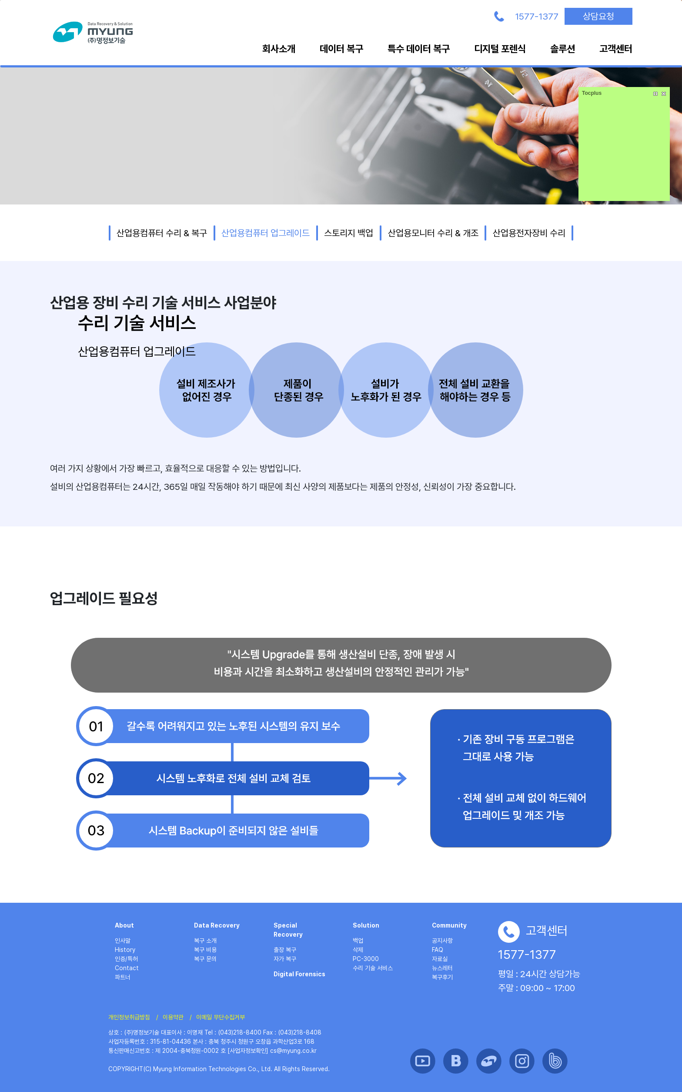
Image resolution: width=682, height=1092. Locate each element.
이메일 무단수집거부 (220, 1017)
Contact (127, 968)
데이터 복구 (341, 48)
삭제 (358, 949)
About (124, 925)
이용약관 (173, 1017)
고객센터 (615, 48)
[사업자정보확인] (247, 1050)
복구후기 (442, 977)
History (125, 949)
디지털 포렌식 (500, 48)
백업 (358, 940)
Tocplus (592, 93)
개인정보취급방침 (129, 1017)
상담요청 (598, 16)
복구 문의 (205, 958)
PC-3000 (366, 958)
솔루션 (562, 48)
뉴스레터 (442, 968)
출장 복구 (285, 949)
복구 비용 (205, 949)
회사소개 (278, 48)
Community (449, 925)
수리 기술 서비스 (373, 968)
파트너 (122, 977)
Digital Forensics (299, 974)
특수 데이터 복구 (419, 48)
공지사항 (442, 940)
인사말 (122, 940)
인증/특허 (126, 958)
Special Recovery (288, 930)
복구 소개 (205, 940)
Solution (366, 925)
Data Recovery (217, 925)
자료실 (440, 958)
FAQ (437, 949)
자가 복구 (285, 958)
